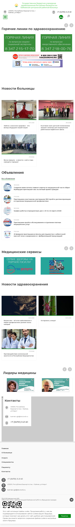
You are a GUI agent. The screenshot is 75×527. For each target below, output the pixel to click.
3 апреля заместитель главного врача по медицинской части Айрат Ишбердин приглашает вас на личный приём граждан (42, 188)
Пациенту (6, 467)
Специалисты (8, 462)
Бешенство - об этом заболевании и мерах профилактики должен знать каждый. (18, 322)
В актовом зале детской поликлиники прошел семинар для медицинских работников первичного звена (55, 127)
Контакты (6, 471)
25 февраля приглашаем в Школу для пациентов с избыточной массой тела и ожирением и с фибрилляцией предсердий (39, 235)
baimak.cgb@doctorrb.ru (19, 416)
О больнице (7, 453)
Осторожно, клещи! (48, 320)
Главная (5, 448)
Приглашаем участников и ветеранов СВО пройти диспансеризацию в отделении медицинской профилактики (42, 200)
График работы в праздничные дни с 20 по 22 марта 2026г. (38, 211)
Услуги (5, 458)
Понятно (64, 516)
